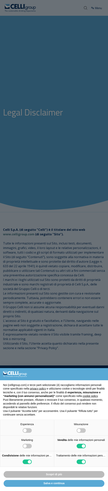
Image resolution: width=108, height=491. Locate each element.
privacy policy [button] (38, 388)
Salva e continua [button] (54, 483)
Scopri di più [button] (54, 474)
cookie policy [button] (90, 396)
